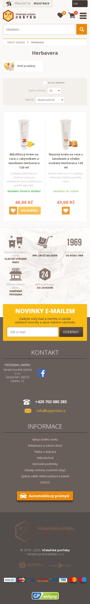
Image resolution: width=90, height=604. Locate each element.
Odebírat (71, 332)
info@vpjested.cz (51, 411)
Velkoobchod (45, 458)
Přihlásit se (22, 3)
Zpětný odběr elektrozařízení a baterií (45, 476)
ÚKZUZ (45, 482)
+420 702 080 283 (51, 401)
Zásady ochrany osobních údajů (45, 470)
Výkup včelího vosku (45, 439)
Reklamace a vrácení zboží (45, 445)
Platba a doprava (45, 452)
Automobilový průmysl (49, 495)
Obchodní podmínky (45, 464)
